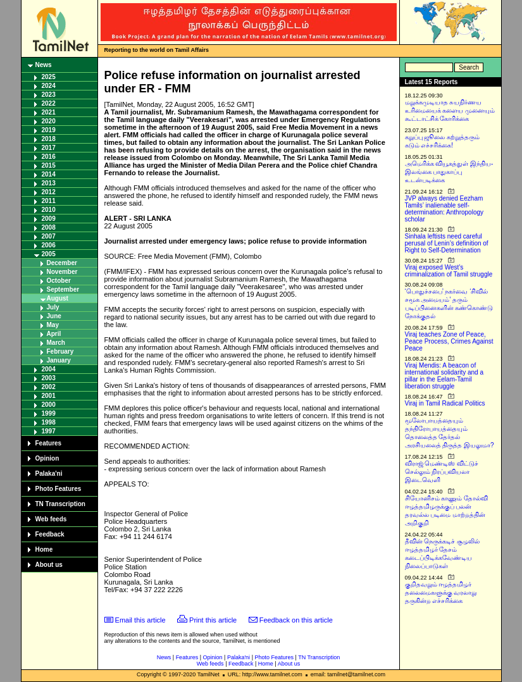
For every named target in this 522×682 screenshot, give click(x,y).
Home (44, 549)
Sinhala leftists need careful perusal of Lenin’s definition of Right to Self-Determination (446, 243)
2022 (49, 103)
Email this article (140, 620)
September (63, 289)
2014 (49, 174)
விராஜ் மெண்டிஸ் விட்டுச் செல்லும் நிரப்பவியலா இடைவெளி (442, 471)
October (59, 280)
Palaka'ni (49, 473)
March (56, 342)
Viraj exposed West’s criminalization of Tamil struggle (449, 271)
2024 (49, 85)
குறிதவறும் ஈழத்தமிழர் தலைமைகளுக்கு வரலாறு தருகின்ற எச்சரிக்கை (441, 592)
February (60, 351)
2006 (49, 245)
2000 (49, 404)
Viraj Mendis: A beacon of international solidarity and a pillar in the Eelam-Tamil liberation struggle (444, 376)
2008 (49, 227)
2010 (49, 209)
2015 (49, 165)
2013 (49, 183)
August (57, 298)
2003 (49, 378)
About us (49, 564)
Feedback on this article (296, 620)
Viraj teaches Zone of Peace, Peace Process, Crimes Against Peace (449, 341)
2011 (49, 200)
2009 (49, 218)
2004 (49, 369)
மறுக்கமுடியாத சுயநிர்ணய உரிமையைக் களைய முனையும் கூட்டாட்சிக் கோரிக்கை (450, 110)
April (54, 333)
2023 (49, 94)
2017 (49, 147)
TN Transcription (60, 503)
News (43, 64)
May (53, 324)
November (62, 271)
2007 (49, 236)
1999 (49, 413)
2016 (49, 156)
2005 (49, 254)
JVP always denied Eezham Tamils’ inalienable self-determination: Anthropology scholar (444, 209)
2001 (49, 395)
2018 (49, 138)
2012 (49, 192)
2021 (49, 112)
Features (48, 443)
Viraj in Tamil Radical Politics (445, 403)
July (53, 307)
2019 (49, 130)
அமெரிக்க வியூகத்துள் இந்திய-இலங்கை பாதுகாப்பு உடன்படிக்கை (449, 171)
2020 (49, 121)
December (62, 262)
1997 (49, 431)
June (54, 316)
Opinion (47, 458)
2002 (49, 386)
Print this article (213, 620)
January (59, 360)
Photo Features (58, 488)
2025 (49, 76)
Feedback (50, 534)
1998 (49, 422)
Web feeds (51, 519)
